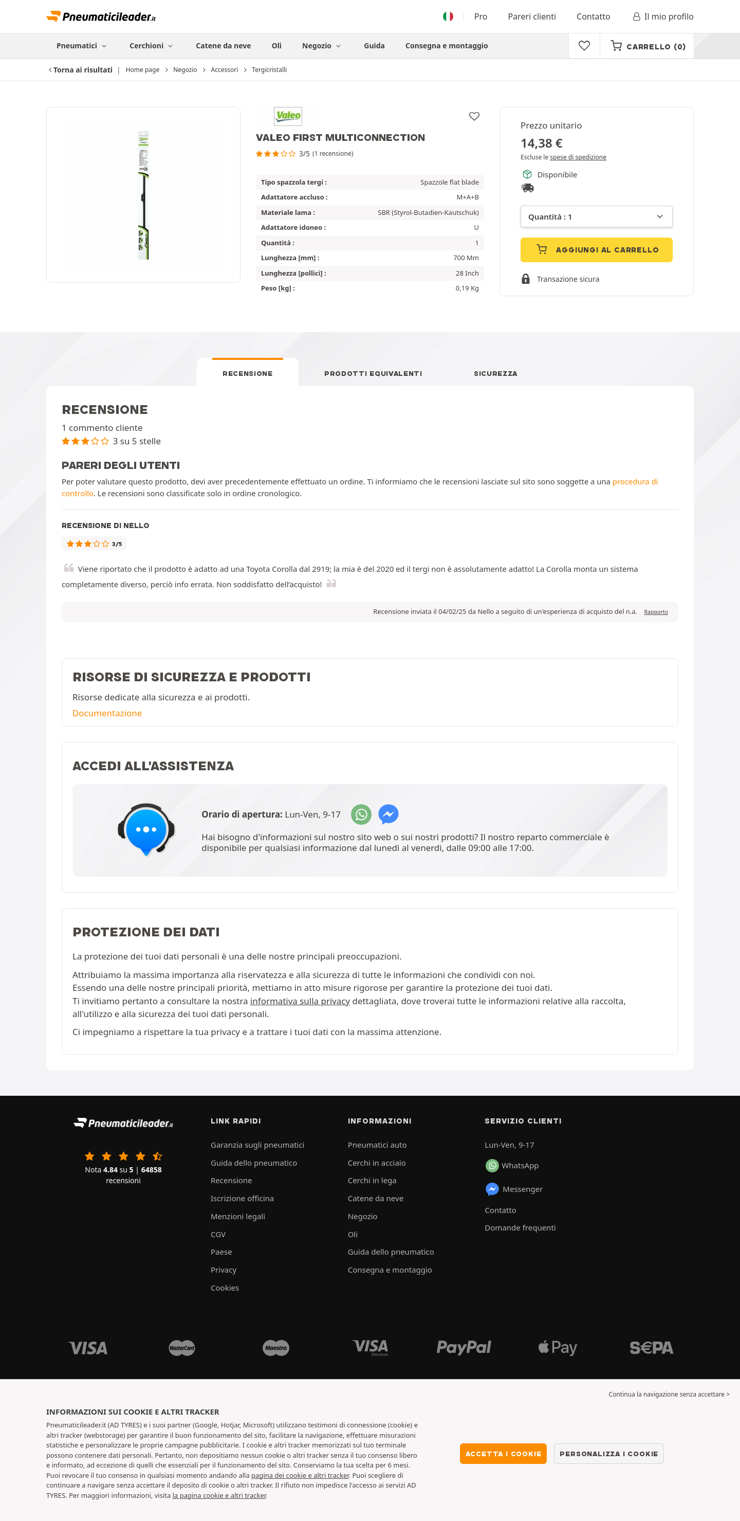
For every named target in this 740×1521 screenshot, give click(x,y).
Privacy (223, 1269)
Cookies (225, 1287)
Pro (481, 16)
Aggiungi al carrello (596, 249)
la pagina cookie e (202, 1495)
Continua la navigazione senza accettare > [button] (669, 1394)
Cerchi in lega (372, 1180)
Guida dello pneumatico (254, 1162)
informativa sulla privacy (300, 1001)
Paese (221, 1251)
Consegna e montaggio (446, 45)
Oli (277, 45)
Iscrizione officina (242, 1198)
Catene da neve (223, 45)
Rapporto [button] (656, 611)
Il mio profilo (662, 16)
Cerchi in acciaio (377, 1162)
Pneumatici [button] (83, 45)
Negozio (322, 45)
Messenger (514, 1189)
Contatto (593, 16)
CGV (218, 1234)
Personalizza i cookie (609, 1454)
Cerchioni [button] (152, 45)
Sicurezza (495, 373)
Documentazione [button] (107, 713)
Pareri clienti (532, 16)
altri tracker (248, 1495)
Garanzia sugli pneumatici (258, 1144)
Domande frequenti (520, 1227)
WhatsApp (512, 1165)
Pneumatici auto (377, 1144)
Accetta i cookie (504, 1454)
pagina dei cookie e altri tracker (299, 1475)
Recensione (248, 373)
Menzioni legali (238, 1216)
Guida (374, 45)
